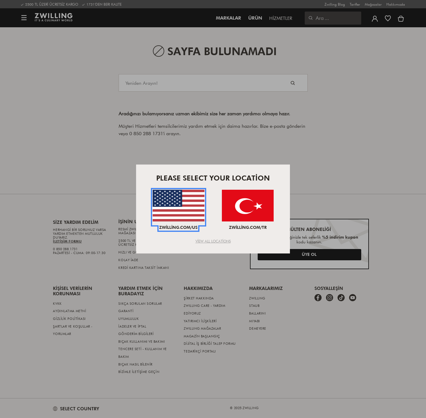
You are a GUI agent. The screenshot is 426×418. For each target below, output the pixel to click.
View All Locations (213, 241)
